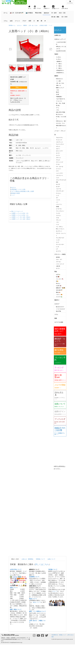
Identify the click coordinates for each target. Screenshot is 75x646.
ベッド (50, 25)
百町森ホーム (12, 25)
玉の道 (57, 94)
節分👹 (57, 276)
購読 (53, 636)
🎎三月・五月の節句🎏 (16, 12)
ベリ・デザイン (59, 226)
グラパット (58, 157)
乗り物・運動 (55, 16)
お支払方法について (15, 569)
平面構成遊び (59, 96)
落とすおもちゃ (59, 114)
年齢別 (56, 54)
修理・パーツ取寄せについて (37, 611)
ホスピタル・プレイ (60, 123)
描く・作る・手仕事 (60, 103)
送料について (14, 587)
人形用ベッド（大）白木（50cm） (21, 217)
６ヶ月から (58, 59)
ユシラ (57, 242)
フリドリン (58, 215)
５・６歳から (59, 68)
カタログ (56, 304)
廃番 (55, 318)
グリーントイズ (59, 162)
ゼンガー (58, 186)
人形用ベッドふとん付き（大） (20, 213)
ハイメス (58, 199)
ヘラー (57, 222)
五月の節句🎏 (59, 290)
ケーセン (58, 164)
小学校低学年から (60, 70)
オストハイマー (59, 151)
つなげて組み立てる (60, 98)
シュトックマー (59, 173)
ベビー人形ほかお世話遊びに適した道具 (22, 191)
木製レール (58, 85)
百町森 (57, 206)
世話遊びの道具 (15, 193)
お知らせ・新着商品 (27, 559)
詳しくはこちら (42, 564)
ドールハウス (59, 101)
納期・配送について (15, 609)
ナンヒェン (58, 193)
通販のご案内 (15, 559)
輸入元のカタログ (60, 306)
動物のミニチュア (60, 87)
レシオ (57, 246)
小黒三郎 (58, 266)
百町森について (40, 559)
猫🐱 (57, 281)
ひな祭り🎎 (58, 285)
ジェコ (57, 177)
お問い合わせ (70, 634)
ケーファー (58, 168)
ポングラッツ (59, 231)
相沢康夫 (58, 257)
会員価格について (34, 576)
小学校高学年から (60, 72)
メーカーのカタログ (60, 309)
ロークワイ (58, 251)
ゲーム (57, 107)
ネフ (57, 197)
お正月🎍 (58, 274)
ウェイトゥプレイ (60, 144)
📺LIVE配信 (29, 12)
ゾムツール (58, 188)
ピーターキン (59, 208)
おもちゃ (46, 12)
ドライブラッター (60, 191)
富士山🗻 (58, 283)
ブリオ (57, 217)
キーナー (58, 153)
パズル (57, 110)
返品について (33, 598)
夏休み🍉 (58, 292)
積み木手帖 (58, 311)
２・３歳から (59, 63)
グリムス (58, 159)
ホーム (5, 12)
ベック (57, 224)
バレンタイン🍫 (59, 279)
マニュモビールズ (60, 237)
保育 (30, 20)
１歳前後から (59, 61)
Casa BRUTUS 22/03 (61, 51)
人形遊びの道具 (43, 25)
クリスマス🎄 (59, 296)
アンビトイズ (59, 139)
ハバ (57, 202)
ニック (57, 195)
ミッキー (58, 240)
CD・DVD (64, 16)
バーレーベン (59, 204)
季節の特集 (38, 12)
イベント (17, 20)
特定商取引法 (55, 634)
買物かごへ (19, 87)
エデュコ (58, 146)
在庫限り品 (57, 35)
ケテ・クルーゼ (59, 166)
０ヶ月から (58, 57)
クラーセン (58, 261)
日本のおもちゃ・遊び (61, 121)
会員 (11, 20)
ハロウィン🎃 (59, 294)
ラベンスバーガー (60, 244)
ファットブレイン (60, 211)
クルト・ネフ (59, 259)
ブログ (24, 20)
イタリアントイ (59, 142)
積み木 (57, 92)
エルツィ (58, 148)
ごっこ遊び (58, 81)
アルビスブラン (59, 137)
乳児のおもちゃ (59, 78)
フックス (58, 213)
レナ (57, 249)
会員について (51, 559)
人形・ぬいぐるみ (33, 25)
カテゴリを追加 (58, 322)
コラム (5, 20)
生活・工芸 (62, 12)
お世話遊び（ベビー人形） (18, 189)
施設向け (56, 300)
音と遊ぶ (58, 105)
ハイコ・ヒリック (60, 264)
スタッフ (54, 591)
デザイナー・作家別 (60, 254)
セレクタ (58, 184)
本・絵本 (54, 12)
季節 (55, 271)
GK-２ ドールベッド (17, 211)
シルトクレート (59, 175)
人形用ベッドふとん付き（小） (20, 215)
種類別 (25, 25)
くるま (57, 89)
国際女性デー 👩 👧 (60, 287)
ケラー (57, 171)
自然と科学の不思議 (60, 112)
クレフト (58, 155)
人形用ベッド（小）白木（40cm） (21, 219)
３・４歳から (59, 66)
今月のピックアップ (60, 39)
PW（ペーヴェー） (60, 228)
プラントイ (58, 220)
